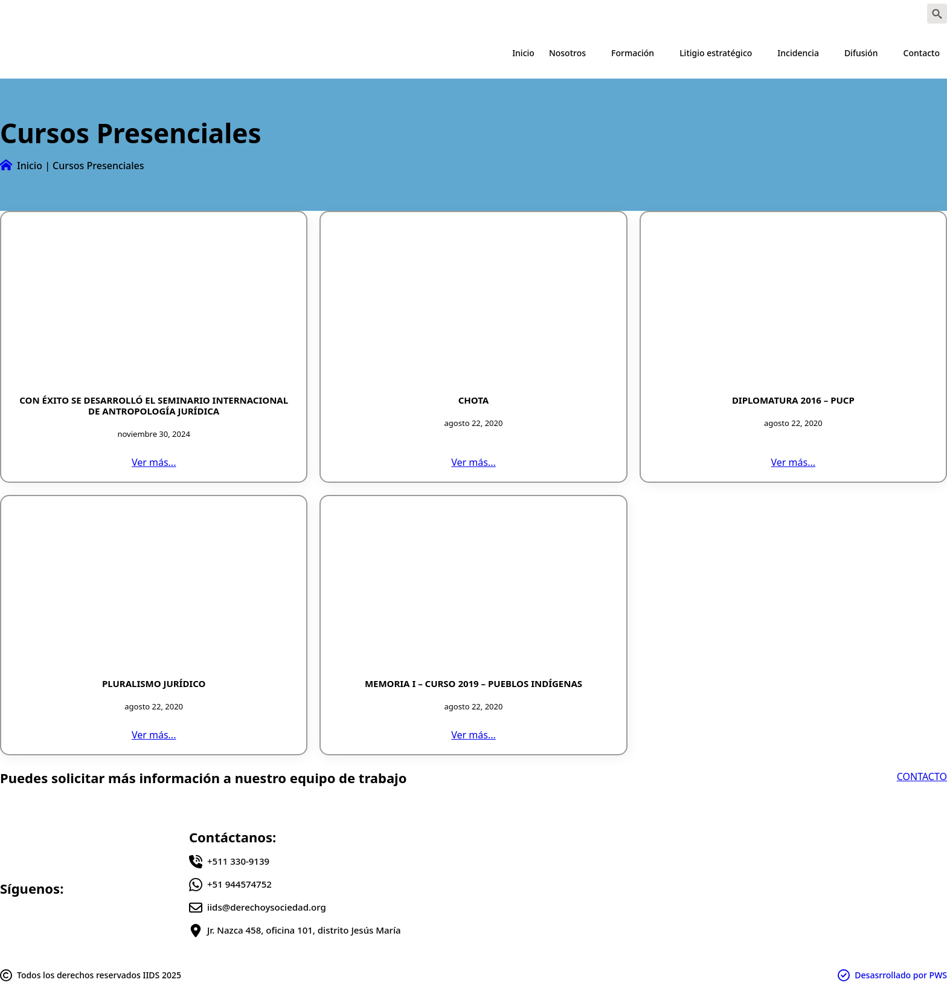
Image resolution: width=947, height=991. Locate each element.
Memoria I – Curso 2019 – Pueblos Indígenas (473, 683)
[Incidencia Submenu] (828, 53)
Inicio (523, 53)
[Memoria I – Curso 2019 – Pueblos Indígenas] (473, 587)
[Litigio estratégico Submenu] (761, 53)
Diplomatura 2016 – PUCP (793, 400)
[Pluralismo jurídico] (153, 587)
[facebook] (826, 13)
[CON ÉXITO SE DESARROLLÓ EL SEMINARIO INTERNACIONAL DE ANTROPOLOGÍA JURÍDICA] (153, 303)
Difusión (861, 53)
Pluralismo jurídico (154, 683)
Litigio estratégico (715, 53)
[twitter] (851, 13)
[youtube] (899, 13)
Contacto (922, 53)
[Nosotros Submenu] (595, 53)
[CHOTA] (473, 303)
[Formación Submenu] (663, 53)
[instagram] (875, 13)
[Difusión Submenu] (887, 53)
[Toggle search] (937, 14)
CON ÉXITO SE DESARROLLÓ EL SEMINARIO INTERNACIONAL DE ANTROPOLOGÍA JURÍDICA (153, 405)
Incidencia (798, 53)
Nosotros (567, 53)
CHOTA (473, 400)
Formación (632, 53)
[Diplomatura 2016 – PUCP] (793, 303)
